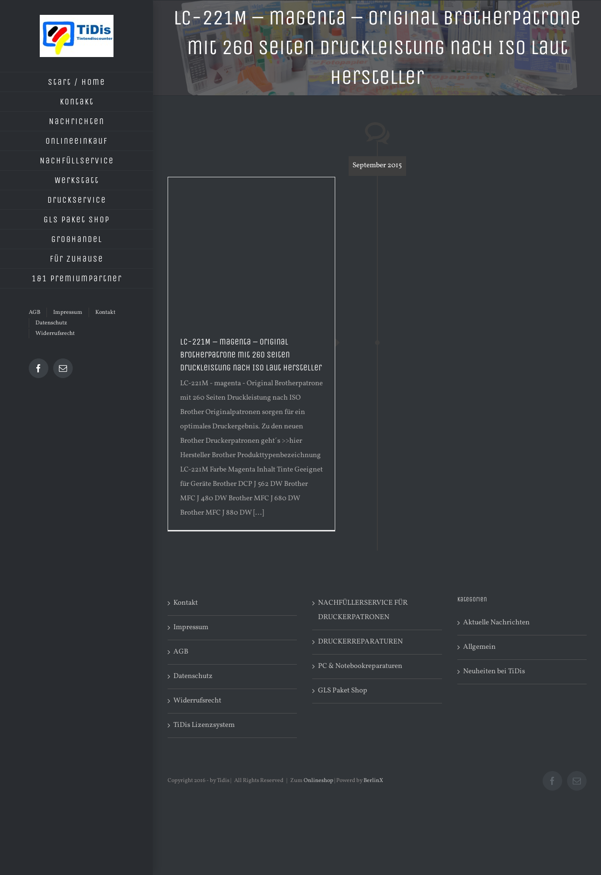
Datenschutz (193, 676)
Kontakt (185, 603)
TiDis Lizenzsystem (204, 725)
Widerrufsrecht (197, 701)
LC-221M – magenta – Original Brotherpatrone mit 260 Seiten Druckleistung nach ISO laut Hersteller (251, 354)
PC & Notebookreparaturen (360, 666)
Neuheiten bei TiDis (494, 672)
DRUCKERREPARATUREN (360, 642)
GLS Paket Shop (342, 691)
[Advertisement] (251, 249)
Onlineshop (318, 780)
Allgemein (479, 647)
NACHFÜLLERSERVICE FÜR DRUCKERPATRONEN (363, 610)
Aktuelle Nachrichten (496, 623)
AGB (180, 652)
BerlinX (373, 780)
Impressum (190, 627)
